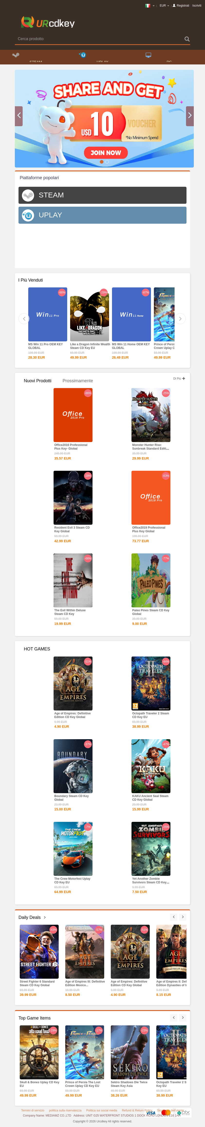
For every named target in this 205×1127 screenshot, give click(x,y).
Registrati (183, 5)
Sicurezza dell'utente (170, 1112)
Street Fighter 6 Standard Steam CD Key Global (37, 984)
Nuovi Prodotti (37, 382)
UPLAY (93, 58)
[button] (19, 118)
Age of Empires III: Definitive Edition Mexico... (85, 984)
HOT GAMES (37, 650)
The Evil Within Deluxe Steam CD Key (70, 613)
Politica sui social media (101, 1112)
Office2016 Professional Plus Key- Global (70, 448)
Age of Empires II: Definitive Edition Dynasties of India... (175, 984)
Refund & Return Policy (137, 1112)
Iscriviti (196, 5)
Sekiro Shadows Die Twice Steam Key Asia (129, 1085)
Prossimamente (78, 382)
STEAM (27, 58)
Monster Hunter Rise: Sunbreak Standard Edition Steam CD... (151, 450)
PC (159, 58)
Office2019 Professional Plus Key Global (148, 530)
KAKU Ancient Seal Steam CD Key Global (150, 799)
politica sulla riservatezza (65, 1112)
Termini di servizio (32, 1112)
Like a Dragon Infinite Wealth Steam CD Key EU (90, 347)
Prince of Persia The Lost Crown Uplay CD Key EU (171, 347)
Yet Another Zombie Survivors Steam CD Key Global (149, 884)
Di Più (179, 380)
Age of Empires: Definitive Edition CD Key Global (72, 716)
